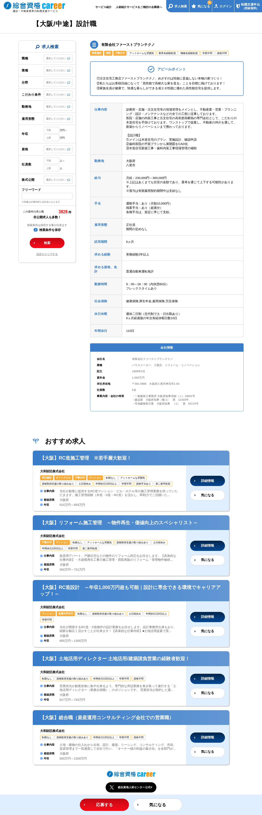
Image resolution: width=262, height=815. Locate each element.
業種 (25, 70)
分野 (25, 82)
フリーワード (31, 189)
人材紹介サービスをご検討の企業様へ (139, 7)
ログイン (225, 6)
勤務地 (26, 106)
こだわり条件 (31, 94)
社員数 (26, 164)
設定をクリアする (47, 254)
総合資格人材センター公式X (135, 787)
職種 (25, 58)
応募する (104, 805)
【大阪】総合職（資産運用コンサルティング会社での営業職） (107, 717)
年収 (25, 134)
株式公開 (28, 179)
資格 (25, 149)
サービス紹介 (103, 7)
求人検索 (180, 6)
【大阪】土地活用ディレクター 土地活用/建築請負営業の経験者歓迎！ (115, 658)
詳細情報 (207, 481)
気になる (205, 4)
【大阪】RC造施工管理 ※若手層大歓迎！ (85, 458)
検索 (47, 243)
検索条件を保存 (50, 230)
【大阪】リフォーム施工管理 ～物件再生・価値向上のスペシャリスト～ (119, 522)
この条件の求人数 (33, 211)
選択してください (56, 58)
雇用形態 (28, 118)
